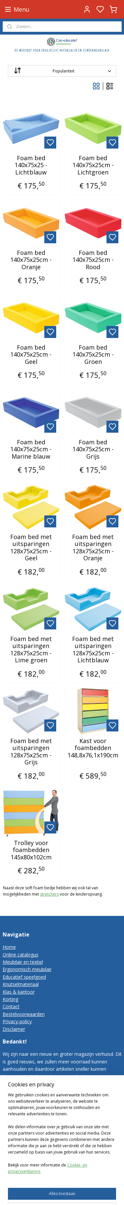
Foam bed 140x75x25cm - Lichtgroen (93, 165)
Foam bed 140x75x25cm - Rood (93, 260)
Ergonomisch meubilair (27, 969)
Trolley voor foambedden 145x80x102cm (31, 850)
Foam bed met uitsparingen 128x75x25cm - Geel (31, 547)
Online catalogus (20, 954)
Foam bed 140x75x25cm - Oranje (31, 260)
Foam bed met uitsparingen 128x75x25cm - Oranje (93, 547)
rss (82, 1192)
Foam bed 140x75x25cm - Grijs (93, 449)
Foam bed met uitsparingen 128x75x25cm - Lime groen (31, 649)
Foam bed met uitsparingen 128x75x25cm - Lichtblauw (93, 649)
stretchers (49, 894)
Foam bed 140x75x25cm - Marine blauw (31, 449)
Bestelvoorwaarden (24, 1014)
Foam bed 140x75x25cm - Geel (31, 355)
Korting (10, 999)
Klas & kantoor (19, 992)
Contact (11, 1006)
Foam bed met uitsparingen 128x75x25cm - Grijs (31, 751)
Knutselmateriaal (21, 984)
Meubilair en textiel (23, 962)
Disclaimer (14, 1029)
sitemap (68, 1192)
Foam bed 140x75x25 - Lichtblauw (31, 165)
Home (9, 947)
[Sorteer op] (62, 70)
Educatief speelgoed (24, 977)
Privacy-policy (17, 1021)
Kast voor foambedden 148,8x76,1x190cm (92, 748)
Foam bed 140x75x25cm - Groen (93, 355)
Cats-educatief (21, 1151)
